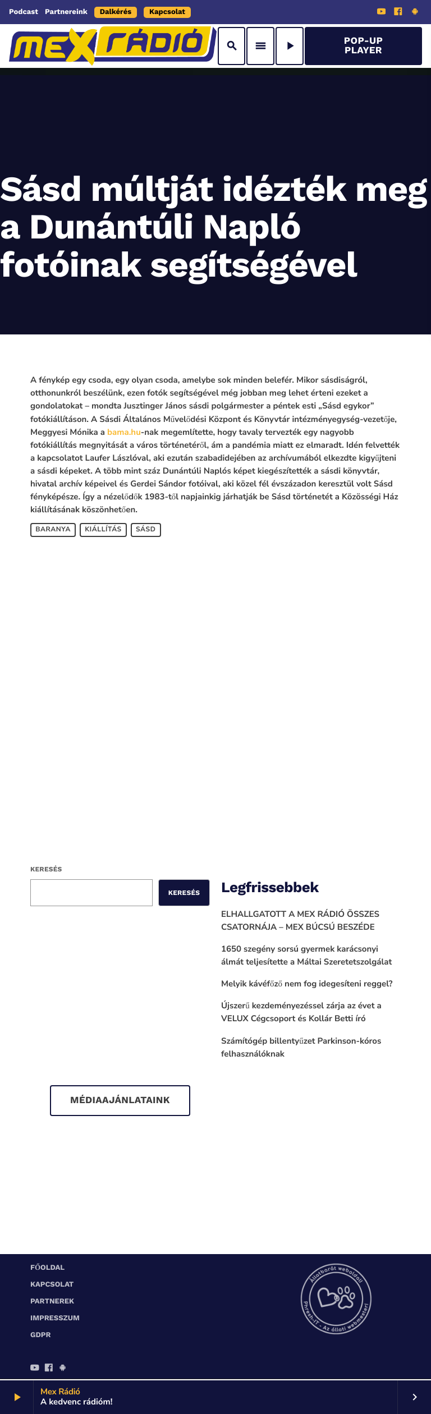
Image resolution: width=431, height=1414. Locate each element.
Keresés (46, 869)
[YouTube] (381, 13)
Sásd (145, 529)
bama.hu (124, 432)
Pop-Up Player (363, 45)
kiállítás (103, 529)
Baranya (53, 529)
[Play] (290, 46)
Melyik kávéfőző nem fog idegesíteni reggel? (307, 984)
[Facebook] (398, 13)
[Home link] (113, 46)
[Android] (414, 13)
